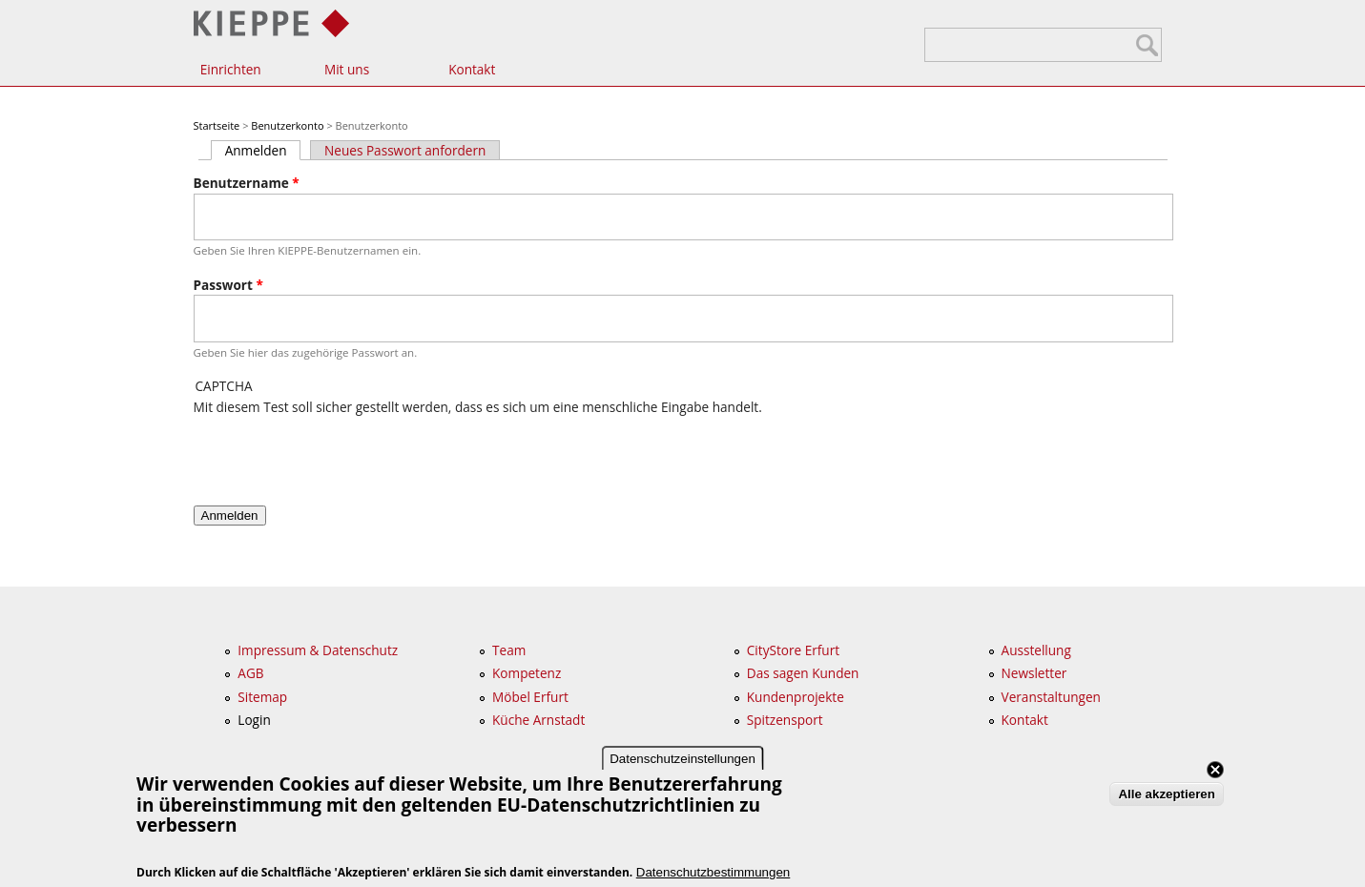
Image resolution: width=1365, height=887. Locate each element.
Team (509, 650)
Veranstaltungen (1051, 697)
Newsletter (1034, 673)
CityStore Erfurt (793, 650)
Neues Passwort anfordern (405, 150)
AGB (250, 673)
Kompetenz (526, 673)
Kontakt (471, 69)
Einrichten (230, 69)
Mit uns (346, 69)
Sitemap (262, 697)
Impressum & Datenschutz (318, 650)
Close (1215, 769)
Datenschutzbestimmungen (713, 872)
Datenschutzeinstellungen (682, 759)
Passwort (228, 285)
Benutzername (247, 183)
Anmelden (262, 150)
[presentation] (339, 454)
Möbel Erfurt (530, 697)
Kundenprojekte (795, 697)
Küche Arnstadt (538, 720)
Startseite (217, 125)
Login (254, 720)
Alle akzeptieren (1166, 794)
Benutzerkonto (287, 125)
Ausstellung (1036, 650)
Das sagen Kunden (803, 673)
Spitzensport (785, 720)
